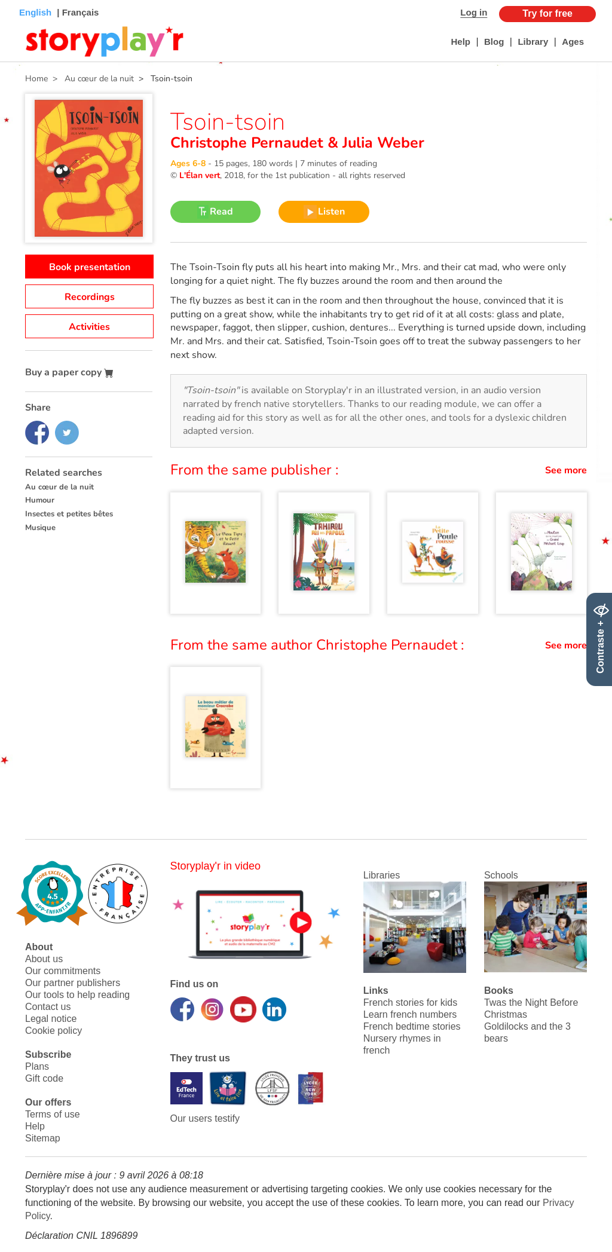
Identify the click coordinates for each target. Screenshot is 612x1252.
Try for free (547, 13)
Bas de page (24, 0)
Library (533, 41)
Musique (40, 527)
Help (460, 41)
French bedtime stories (412, 1026)
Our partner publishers (72, 983)
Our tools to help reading (77, 995)
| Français (76, 12)
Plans (37, 1066)
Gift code (44, 1078)
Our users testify (205, 1118)
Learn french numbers (410, 1014)
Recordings (90, 297)
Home (36, 78)
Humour (39, 500)
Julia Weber (381, 143)
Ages (573, 41)
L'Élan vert (199, 175)
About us (44, 959)
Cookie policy (53, 1031)
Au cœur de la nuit (59, 487)
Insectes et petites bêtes (69, 514)
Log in (473, 12)
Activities (89, 326)
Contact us (48, 1007)
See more (566, 470)
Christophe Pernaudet (249, 143)
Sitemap (42, 1138)
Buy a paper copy (69, 372)
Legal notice (50, 1019)
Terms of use (52, 1114)
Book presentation (89, 267)
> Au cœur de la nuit (91, 78)
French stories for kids (410, 1002)
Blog (494, 41)
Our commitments (62, 971)
